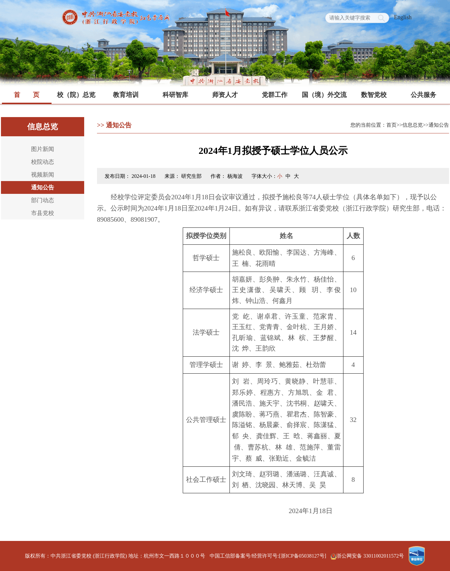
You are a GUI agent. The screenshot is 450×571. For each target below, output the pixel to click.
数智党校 (374, 94)
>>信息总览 (410, 125)
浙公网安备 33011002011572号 (368, 556)
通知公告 (42, 187)
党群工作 (274, 94)
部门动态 (42, 200)
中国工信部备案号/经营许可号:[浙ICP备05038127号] (268, 556)
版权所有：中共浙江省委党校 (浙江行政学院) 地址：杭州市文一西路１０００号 (115, 556)
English (403, 17)
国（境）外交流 (324, 94)
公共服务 (423, 94)
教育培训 (126, 94)
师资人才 (225, 94)
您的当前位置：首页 (373, 125)
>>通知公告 (436, 125)
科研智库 (175, 94)
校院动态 (42, 162)
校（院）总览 (76, 94)
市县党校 (42, 213)
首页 (26, 94)
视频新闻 (42, 174)
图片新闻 (42, 149)
